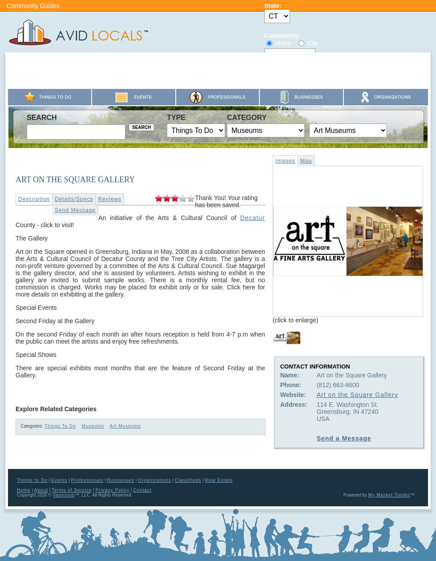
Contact (142, 490)
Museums (92, 426)
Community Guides (33, 5)
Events (59, 480)
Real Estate (219, 480)
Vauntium (64, 495)
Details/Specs (74, 199)
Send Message (75, 210)
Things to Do (32, 480)
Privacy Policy (112, 490)
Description (34, 199)
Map (306, 161)
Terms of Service (72, 490)
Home (24, 490)
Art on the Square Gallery (357, 394)
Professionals (87, 480)
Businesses (120, 480)
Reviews (109, 199)
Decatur (252, 217)
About (41, 490)
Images (285, 161)
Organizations (154, 480)
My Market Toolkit (389, 495)
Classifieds (188, 480)
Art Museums (125, 426)
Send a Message (344, 438)
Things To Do (60, 426)
